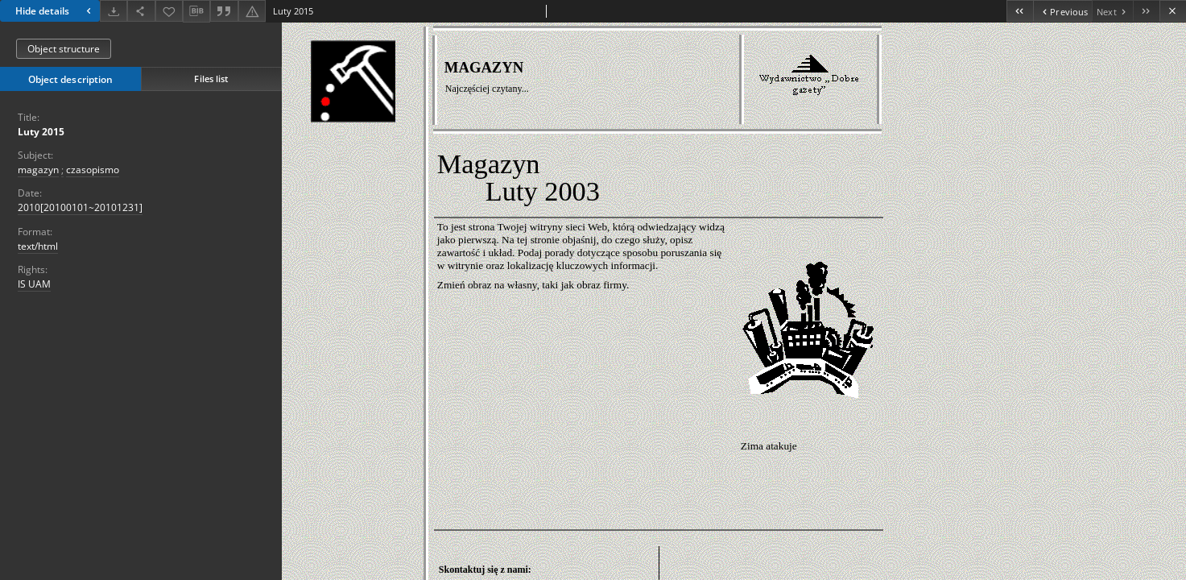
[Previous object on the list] (1062, 11)
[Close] (1172, 11)
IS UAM (34, 284)
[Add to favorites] (169, 11)
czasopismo (92, 169)
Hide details (55, 11)
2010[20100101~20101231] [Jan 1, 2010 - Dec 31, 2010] (80, 207)
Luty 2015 (41, 132)
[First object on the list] (1019, 11)
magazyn (38, 169)
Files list (211, 78)
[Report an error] (252, 11)
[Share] (141, 11)
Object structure (63, 49)
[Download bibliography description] (196, 11)
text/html (38, 246)
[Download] (113, 11)
